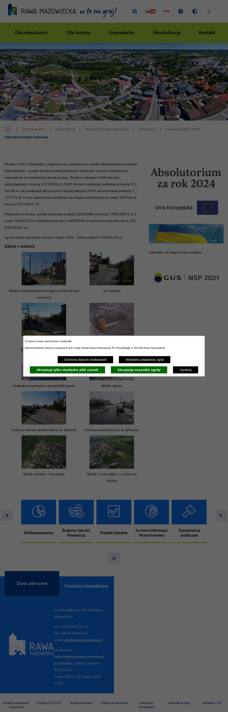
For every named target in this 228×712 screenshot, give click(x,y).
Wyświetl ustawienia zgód (145, 359)
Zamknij (185, 370)
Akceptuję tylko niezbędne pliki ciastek (67, 370)
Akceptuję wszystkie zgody (139, 370)
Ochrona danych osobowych (85, 359)
